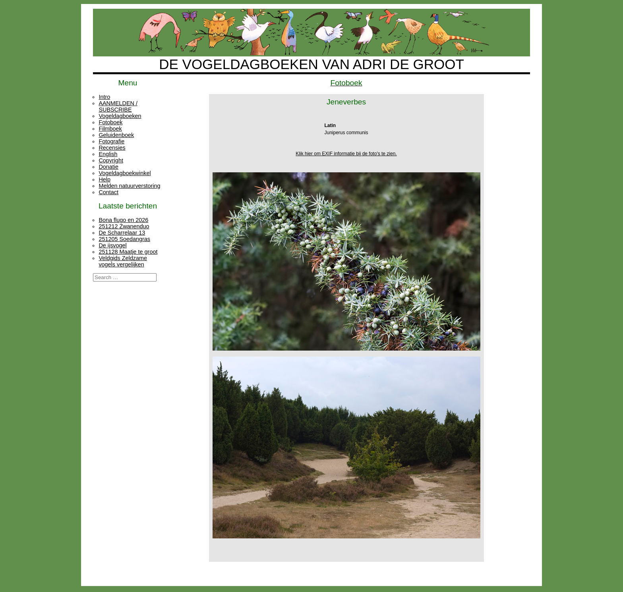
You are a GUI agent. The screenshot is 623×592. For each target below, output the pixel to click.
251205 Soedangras (124, 239)
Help (104, 179)
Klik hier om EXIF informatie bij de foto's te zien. (346, 153)
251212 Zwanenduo (124, 226)
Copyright (111, 160)
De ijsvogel (112, 245)
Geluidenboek (116, 135)
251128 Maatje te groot (128, 252)
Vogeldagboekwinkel (125, 173)
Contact (108, 192)
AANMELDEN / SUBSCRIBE (118, 106)
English (108, 154)
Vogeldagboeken (120, 116)
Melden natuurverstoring (129, 186)
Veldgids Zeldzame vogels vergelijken (123, 261)
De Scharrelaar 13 (122, 232)
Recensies (112, 148)
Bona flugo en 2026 (123, 220)
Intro (104, 97)
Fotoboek (110, 122)
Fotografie (111, 141)
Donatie (108, 167)
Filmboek (110, 128)
